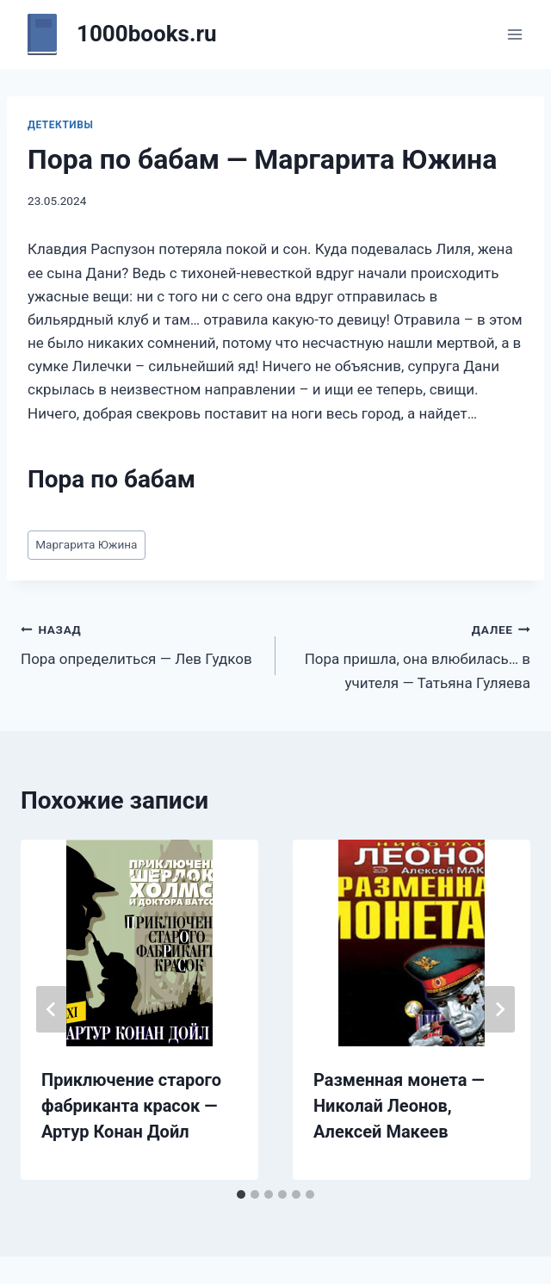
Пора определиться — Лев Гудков (141, 642)
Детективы (60, 125)
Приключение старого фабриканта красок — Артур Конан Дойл (131, 1106)
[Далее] (499, 1009)
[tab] (241, 1194)
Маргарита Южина (86, 544)
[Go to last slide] (51, 1009)
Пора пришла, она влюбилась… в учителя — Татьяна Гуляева (410, 654)
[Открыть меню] (514, 34)
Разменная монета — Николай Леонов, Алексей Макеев (399, 1106)
